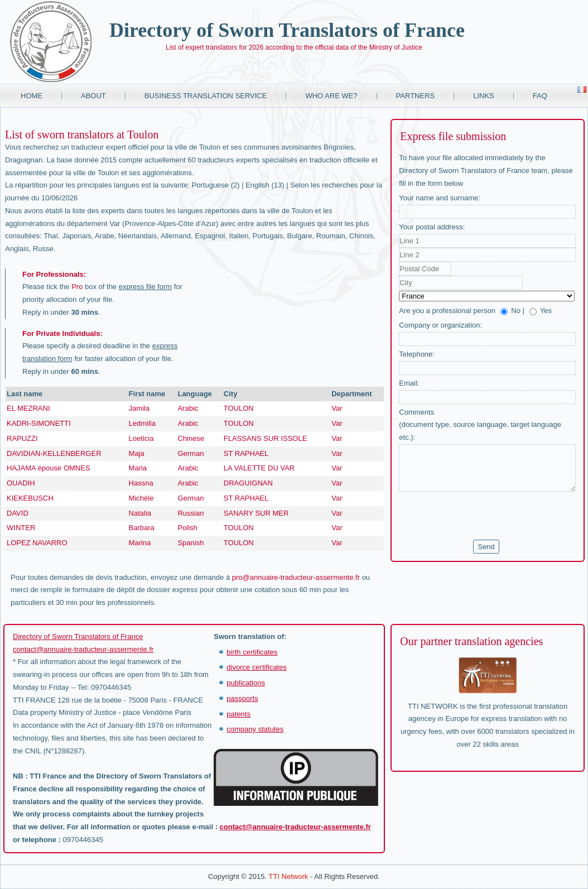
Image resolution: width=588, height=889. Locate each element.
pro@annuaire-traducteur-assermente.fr (296, 577)
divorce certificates (256, 667)
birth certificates (251, 652)
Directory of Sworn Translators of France (287, 30)
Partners (415, 96)
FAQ (540, 96)
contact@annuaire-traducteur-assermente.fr (83, 649)
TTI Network (288, 876)
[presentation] (483, 515)
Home (31, 96)
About (93, 96)
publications (245, 683)
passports (242, 698)
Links (483, 96)
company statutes (254, 729)
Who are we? (331, 96)
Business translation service (205, 96)
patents (238, 714)
